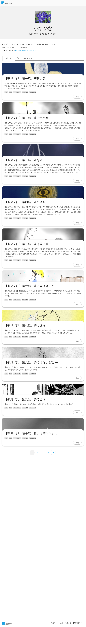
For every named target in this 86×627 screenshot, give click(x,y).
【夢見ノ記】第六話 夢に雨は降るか (30, 427)
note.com (28, 58)
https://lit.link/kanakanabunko (25, 50)
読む (77, 120)
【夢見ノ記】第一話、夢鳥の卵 (25, 101)
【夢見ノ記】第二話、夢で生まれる (28, 164)
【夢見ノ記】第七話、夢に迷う (25, 489)
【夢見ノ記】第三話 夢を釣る (25, 229)
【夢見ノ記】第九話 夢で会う (25, 609)
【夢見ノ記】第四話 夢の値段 (25, 297)
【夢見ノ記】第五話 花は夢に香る (28, 362)
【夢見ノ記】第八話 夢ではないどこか (31, 549)
